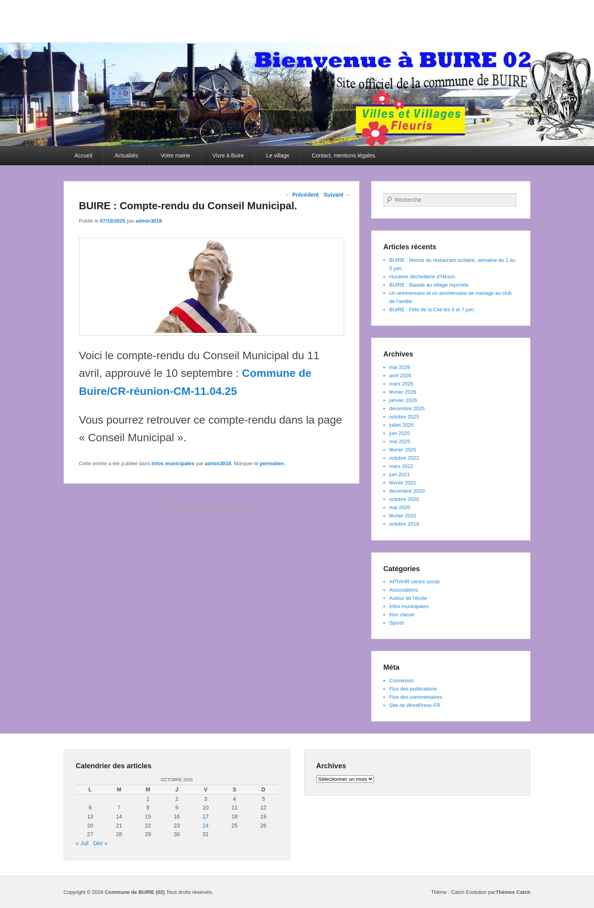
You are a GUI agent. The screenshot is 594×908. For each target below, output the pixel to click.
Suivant (337, 195)
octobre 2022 (404, 458)
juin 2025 (399, 433)
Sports (396, 623)
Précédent (302, 195)
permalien (272, 463)
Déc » (100, 843)
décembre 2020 (407, 491)
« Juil (82, 843)
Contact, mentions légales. (344, 155)
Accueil (83, 155)
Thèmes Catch (513, 892)
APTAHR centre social (414, 582)
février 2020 (402, 516)
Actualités (126, 155)
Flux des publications (413, 689)
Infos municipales (173, 463)
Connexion (401, 680)
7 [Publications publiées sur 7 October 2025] (118, 807)
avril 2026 (400, 375)
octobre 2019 (404, 524)
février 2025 (402, 450)
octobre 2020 (404, 499)
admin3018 (149, 221)
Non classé (401, 615)
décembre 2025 (407, 408)
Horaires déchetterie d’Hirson (422, 277)
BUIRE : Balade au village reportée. (429, 285)
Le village (277, 155)
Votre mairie (175, 155)
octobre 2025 (404, 417)
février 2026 (402, 392)
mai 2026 (399, 367)
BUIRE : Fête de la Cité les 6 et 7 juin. (432, 309)
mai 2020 (399, 507)
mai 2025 (399, 441)
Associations (403, 590)
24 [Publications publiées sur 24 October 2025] (205, 825)
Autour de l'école (408, 598)
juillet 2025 (401, 425)
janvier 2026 (403, 400)
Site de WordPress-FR (414, 705)
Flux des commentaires (415, 697)
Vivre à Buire (228, 155)
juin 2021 (399, 474)
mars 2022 (401, 466)
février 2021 (402, 483)
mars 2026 (401, 384)
